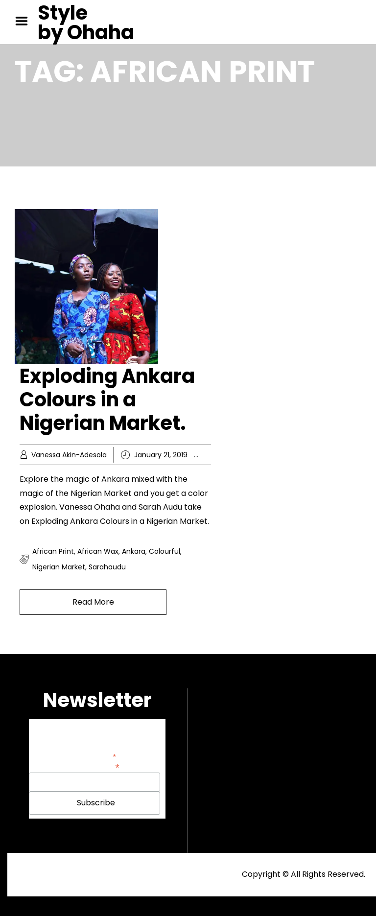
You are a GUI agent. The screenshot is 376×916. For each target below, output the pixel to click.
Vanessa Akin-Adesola (69, 455)
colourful (164, 551)
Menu (25, 21)
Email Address (94, 766)
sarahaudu (107, 567)
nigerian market (58, 567)
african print (53, 551)
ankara (133, 551)
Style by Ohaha (86, 22)
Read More (93, 602)
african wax (97, 551)
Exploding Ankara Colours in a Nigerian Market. (107, 399)
